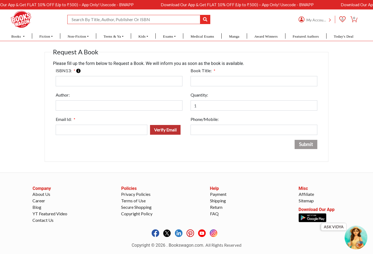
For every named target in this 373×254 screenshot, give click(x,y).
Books (16, 36)
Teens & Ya (112, 36)
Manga (234, 36)
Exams (168, 36)
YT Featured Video (49, 213)
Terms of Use (133, 200)
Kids (141, 36)
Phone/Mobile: (205, 119)
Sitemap (306, 200)
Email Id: (65, 119)
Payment (218, 194)
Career (38, 200)
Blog (36, 207)
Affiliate (306, 194)
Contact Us (43, 220)
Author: (63, 94)
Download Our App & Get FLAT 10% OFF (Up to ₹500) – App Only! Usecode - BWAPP (241, 4)
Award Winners (266, 36)
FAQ (214, 213)
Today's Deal (344, 36)
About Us (41, 194)
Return (216, 207)
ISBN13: (68, 70)
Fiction (44, 36)
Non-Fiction (77, 36)
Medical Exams (202, 36)
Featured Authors (306, 36)
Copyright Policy (136, 213)
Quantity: (199, 94)
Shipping (218, 200)
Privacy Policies (136, 194)
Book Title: (203, 70)
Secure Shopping (136, 207)
